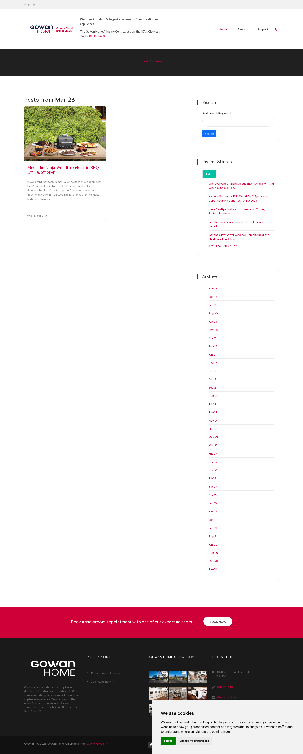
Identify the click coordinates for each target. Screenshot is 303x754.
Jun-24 (213, 412)
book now (217, 621)
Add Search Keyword (216, 113)
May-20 (213, 561)
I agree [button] (168, 740)
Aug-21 (213, 536)
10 (231, 246)
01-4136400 (97, 36)
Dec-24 (213, 362)
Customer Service (228, 697)
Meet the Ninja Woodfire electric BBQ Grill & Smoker (63, 170)
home (144, 61)
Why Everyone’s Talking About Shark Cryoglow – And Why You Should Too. (241, 185)
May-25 (213, 329)
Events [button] (242, 29)
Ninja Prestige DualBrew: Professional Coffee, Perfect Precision (237, 211)
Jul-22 (212, 478)
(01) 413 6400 (225, 687)
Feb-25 (213, 346)
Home (223, 29)
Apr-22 (213, 495)
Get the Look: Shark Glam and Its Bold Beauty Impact (237, 224)
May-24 (213, 420)
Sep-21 (213, 528)
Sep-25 (213, 305)
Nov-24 (213, 371)
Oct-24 (213, 379)
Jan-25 (213, 354)
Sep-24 (213, 387)
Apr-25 (213, 338)
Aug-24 (213, 395)
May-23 (213, 437)
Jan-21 (213, 544)
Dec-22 (213, 462)
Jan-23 (213, 453)
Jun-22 (213, 486)
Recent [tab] (209, 173)
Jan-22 (213, 511)
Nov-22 (213, 470)
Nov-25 (213, 288)
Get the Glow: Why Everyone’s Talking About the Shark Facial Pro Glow (239, 237)
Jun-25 (213, 321)
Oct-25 (213, 296)
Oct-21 (213, 519)
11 (236, 246)
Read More (32, 711)
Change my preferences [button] (194, 740)
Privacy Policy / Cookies (103, 673)
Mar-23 (213, 445)
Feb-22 (213, 503)
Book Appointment (100, 681)
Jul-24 (212, 404)
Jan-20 (213, 569)
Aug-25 (213, 313)
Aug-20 (213, 552)
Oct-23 (213, 428)
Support (262, 29)
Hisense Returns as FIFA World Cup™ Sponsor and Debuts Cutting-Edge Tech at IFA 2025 (239, 198)
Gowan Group (97, 743)
